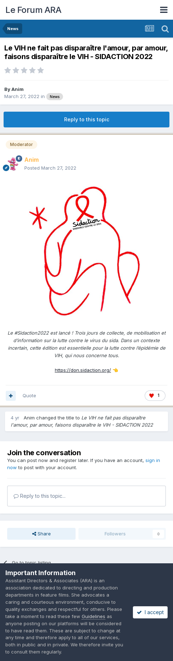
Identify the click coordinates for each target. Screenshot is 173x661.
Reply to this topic (86, 119)
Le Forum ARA (33, 10)
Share (41, 533)
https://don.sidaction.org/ (83, 370)
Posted (50, 168)
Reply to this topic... (40, 496)
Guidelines (93, 616)
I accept (150, 612)
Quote (29, 395)
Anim (17, 89)
